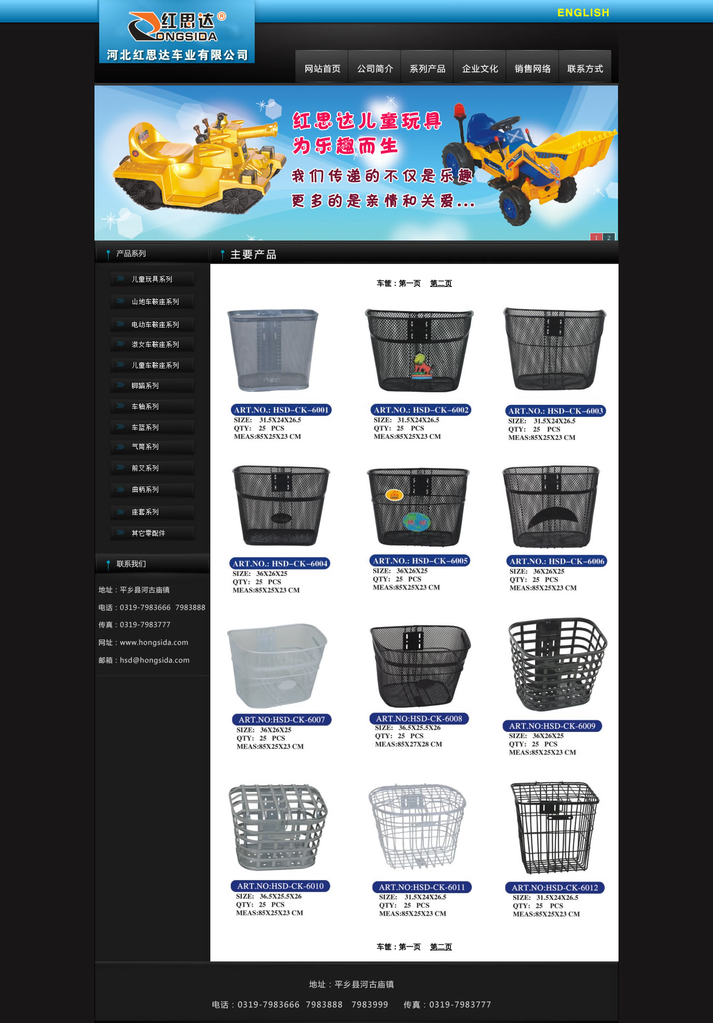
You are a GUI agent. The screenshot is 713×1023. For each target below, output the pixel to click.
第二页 (441, 283)
